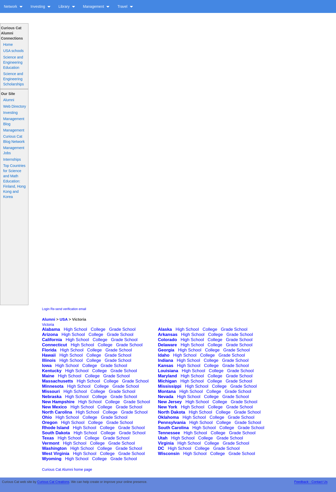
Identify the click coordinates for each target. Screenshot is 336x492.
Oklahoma (168, 417)
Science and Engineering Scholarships (13, 79)
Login (46, 309)
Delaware (167, 344)
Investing (40, 6)
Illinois (49, 360)
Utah (162, 438)
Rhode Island (55, 427)
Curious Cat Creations (53, 482)
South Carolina (173, 427)
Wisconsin (169, 453)
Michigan (167, 381)
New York (167, 407)
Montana (167, 391)
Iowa (47, 365)
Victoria (48, 324)
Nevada (165, 396)
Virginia (166, 443)
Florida (49, 350)
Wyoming (52, 458)
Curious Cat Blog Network (14, 139)
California (52, 339)
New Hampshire (58, 401)
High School (75, 329)
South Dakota (56, 432)
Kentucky (52, 370)
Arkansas (168, 334)
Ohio (47, 417)
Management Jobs (13, 150)
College (98, 329)
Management (96, 6)
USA (63, 319)
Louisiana (168, 370)
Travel (125, 6)
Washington (54, 448)
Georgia (166, 350)
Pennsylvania (172, 422)
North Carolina (57, 412)
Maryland (167, 375)
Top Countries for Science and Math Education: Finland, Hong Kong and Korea (14, 181)
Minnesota (53, 386)
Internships (12, 159)
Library (66, 6)
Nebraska (52, 396)
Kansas (165, 365)
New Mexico (54, 407)
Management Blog (13, 121)
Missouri (51, 391)
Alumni (8, 100)
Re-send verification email (68, 309)
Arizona (50, 334)
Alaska (165, 329)
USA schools (13, 51)
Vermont (50, 443)
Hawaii (49, 355)
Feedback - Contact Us (310, 482)
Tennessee (169, 432)
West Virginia (56, 453)
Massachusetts (57, 381)
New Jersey (170, 401)
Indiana (165, 360)
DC (161, 448)
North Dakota (171, 412)
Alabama (51, 329)
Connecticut (54, 344)
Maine (48, 375)
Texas (48, 438)
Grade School (122, 329)
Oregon (50, 422)
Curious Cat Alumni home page (67, 469)
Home (8, 44)
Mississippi (169, 386)
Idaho (164, 355)
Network (13, 6)
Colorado (167, 339)
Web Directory (14, 106)
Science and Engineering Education (13, 62)
